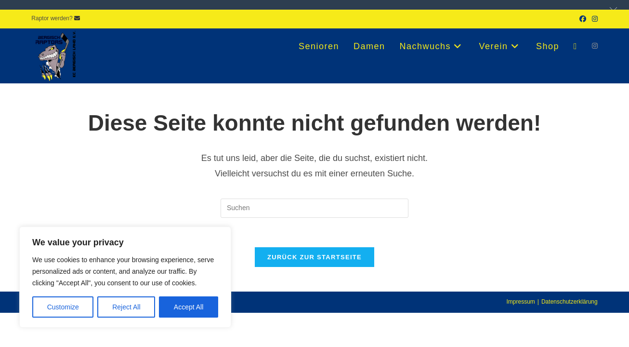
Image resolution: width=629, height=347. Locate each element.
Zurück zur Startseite (314, 257)
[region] (125, 277)
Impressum (520, 301)
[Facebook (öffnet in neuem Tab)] (583, 19)
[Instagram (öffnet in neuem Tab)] (593, 19)
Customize (63, 307)
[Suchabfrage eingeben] (314, 208)
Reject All (126, 307)
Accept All (188, 307)
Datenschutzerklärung (569, 301)
